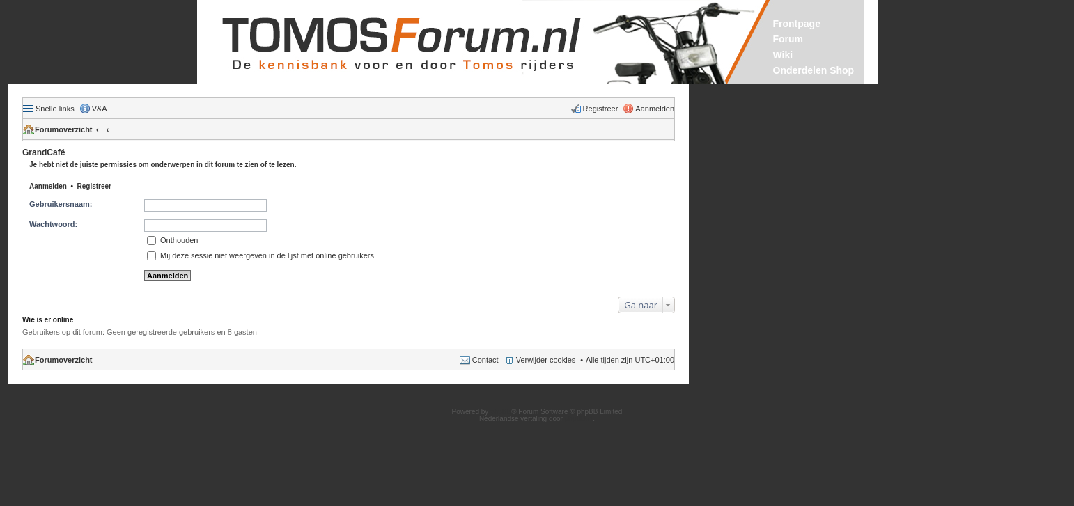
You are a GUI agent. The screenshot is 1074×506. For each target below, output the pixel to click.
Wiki (783, 55)
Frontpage (796, 23)
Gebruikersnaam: (60, 204)
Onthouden (173, 240)
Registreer (94, 186)
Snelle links (55, 108)
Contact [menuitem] (485, 360)
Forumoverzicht (64, 129)
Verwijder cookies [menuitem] (546, 360)
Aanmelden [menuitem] (654, 108)
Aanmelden (48, 186)
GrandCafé (43, 152)
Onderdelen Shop (814, 70)
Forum (788, 39)
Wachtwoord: (53, 224)
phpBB (500, 412)
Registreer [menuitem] (600, 108)
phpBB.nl (579, 418)
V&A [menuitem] (99, 108)
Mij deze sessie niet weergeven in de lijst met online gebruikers (260, 255)
